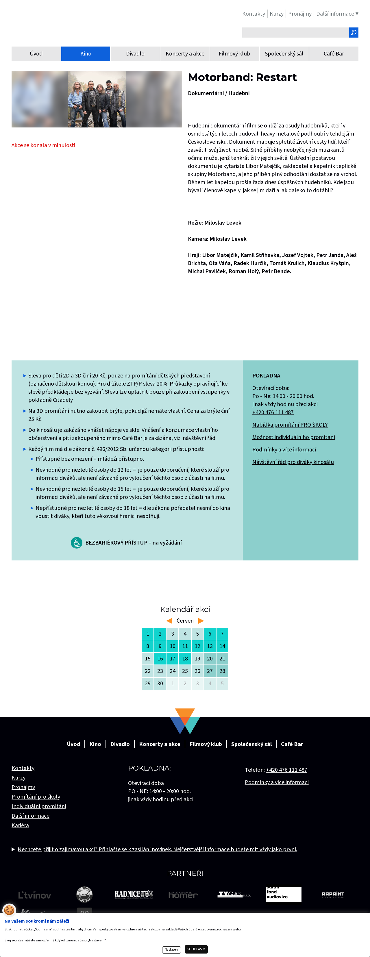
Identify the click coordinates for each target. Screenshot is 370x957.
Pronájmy (23, 787)
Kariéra (20, 825)
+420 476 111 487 (273, 412)
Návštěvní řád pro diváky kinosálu (293, 462)
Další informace (30, 816)
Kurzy (18, 778)
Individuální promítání (39, 806)
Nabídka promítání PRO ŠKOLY (290, 425)
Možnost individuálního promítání (293, 437)
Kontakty (23, 768)
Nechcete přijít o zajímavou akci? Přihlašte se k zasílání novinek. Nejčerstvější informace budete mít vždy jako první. (157, 849)
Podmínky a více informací (284, 450)
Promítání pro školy (36, 797)
